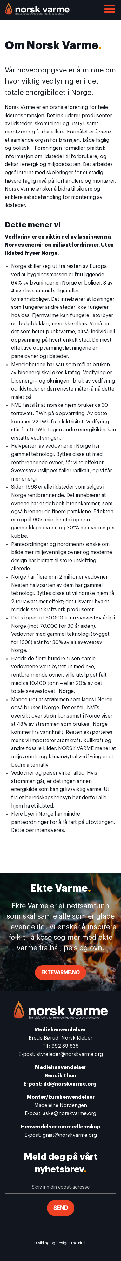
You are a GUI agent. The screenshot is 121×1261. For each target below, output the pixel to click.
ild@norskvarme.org (70, 1084)
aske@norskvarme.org (69, 1113)
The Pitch (79, 1243)
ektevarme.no (60, 972)
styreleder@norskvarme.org (70, 1054)
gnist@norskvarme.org (70, 1135)
